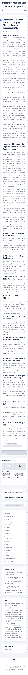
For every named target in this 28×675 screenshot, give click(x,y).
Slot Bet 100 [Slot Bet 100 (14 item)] (12, 620)
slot (7, 544)
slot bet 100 (9, 547)
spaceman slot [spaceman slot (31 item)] (16, 637)
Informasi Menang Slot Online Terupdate (14, 4)
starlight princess (10, 558)
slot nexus (8, 553)
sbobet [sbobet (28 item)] (19, 614)
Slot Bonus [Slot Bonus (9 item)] (11, 622)
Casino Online (9, 516)
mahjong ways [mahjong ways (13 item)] (10, 612)
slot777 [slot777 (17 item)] (6, 620)
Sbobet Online (7, 649)
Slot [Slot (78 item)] (21, 618)
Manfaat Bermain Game (11, 536)
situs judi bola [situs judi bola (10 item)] (20, 616)
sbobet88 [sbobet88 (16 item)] (7, 616)
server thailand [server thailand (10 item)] (13, 616)
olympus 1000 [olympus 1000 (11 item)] (7, 614)
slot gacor (8, 550)
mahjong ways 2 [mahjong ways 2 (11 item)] (18, 612)
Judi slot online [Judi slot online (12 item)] (18, 609)
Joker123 (8, 527)
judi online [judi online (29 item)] (10, 609)
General (4, 453)
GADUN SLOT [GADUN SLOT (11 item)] (17, 605)
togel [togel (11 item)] (5, 639)
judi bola (8, 530)
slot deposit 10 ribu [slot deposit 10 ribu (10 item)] (18, 622)
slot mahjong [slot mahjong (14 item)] (17, 627)
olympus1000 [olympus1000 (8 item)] (14, 614)
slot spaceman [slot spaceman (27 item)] (17, 631)
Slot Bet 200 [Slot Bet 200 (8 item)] (18, 620)
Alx (22, 669)
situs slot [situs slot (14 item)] (7, 618)
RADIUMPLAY (9, 539)
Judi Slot (8, 533)
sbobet (7, 541)
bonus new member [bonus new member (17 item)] (17, 603)
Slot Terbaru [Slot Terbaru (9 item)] (7, 633)
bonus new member (12, 443)
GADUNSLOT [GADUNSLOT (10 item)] (7, 607)
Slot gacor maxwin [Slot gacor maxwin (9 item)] (10, 627)
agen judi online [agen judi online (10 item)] (8, 603)
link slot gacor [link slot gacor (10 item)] (7, 610)
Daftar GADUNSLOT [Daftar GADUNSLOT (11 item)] (9, 605)
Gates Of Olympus (10, 522)
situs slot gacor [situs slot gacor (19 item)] (14, 618)
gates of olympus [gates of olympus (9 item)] (13, 607)
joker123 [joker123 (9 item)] (19, 607)
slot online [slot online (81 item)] (13, 629)
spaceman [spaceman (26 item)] (7, 635)
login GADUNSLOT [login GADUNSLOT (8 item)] (14, 610)
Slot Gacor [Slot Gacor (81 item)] (9, 623)
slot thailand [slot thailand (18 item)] (13, 633)
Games (7, 519)
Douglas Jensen (18, 452)
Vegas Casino (9, 561)
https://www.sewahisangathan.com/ (12, 446)
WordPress (13, 669)
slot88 (7, 555)
